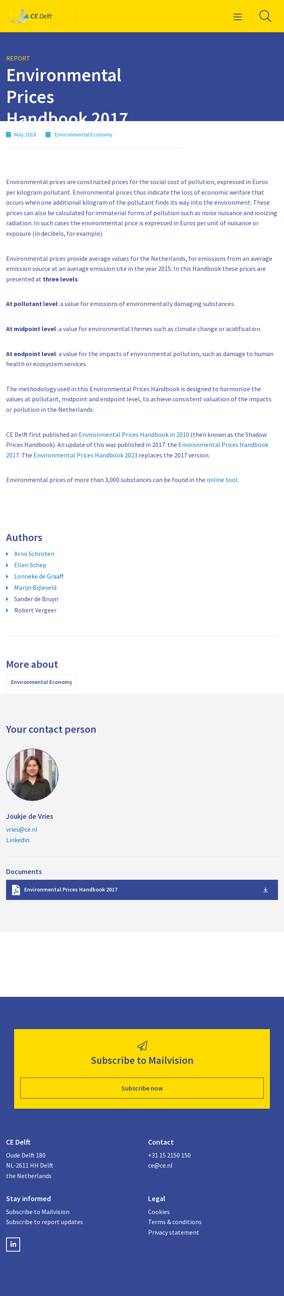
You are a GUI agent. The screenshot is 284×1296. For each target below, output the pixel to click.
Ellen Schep (30, 565)
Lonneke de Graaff (38, 576)
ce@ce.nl (160, 1165)
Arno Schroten (34, 553)
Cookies (159, 1212)
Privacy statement (173, 1232)
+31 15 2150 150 (169, 1155)
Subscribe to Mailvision (37, 1212)
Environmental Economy (41, 682)
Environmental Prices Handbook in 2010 (134, 434)
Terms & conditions (175, 1222)
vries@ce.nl (22, 829)
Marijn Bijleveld (35, 587)
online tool (222, 480)
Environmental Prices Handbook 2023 (85, 455)
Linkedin (17, 840)
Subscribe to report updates (44, 1222)
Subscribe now (142, 1088)
